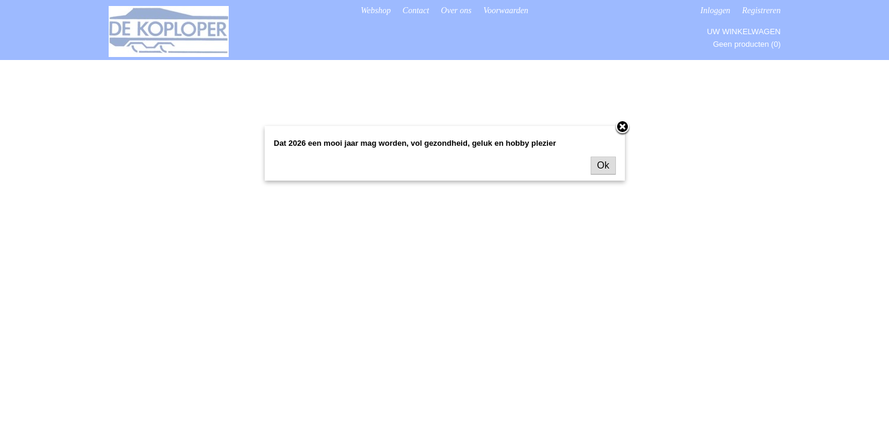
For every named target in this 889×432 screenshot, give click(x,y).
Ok (603, 165)
